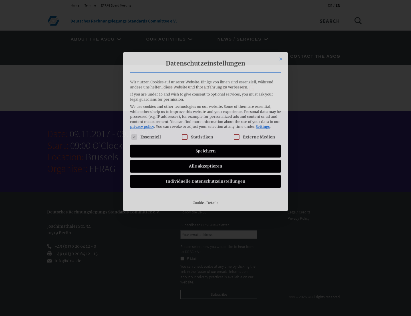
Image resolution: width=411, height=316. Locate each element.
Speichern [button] (206, 89)
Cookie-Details (205, 141)
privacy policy (142, 65)
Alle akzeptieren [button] (205, 104)
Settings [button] (263, 65)
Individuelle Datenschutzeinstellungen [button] (205, 119)
